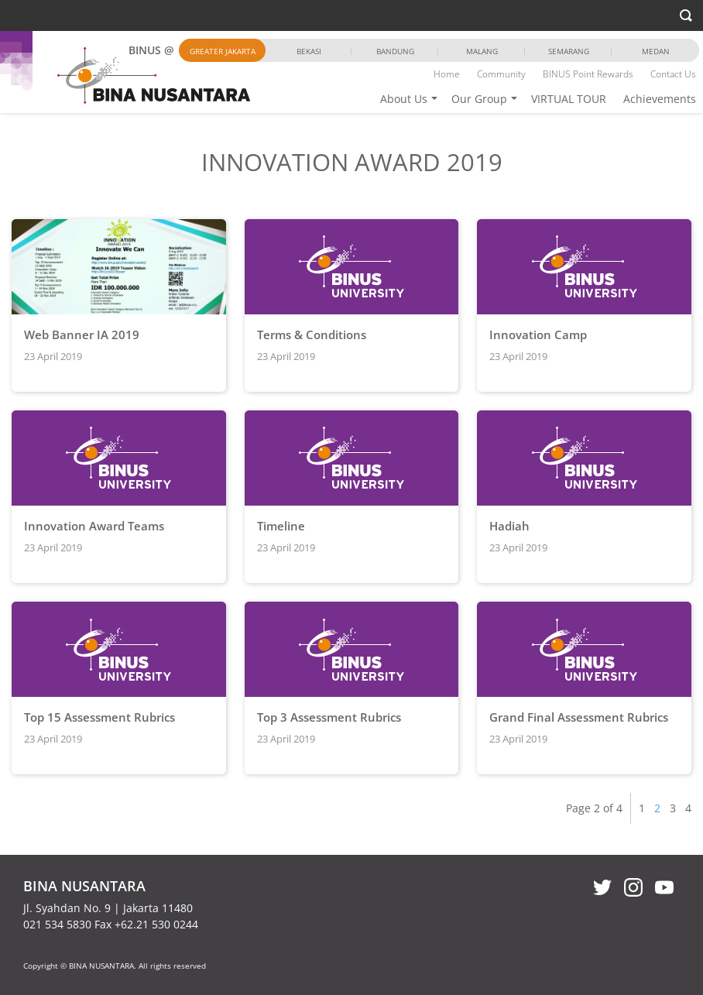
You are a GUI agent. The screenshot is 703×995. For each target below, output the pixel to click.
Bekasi (309, 51)
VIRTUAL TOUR (568, 98)
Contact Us (673, 74)
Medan (656, 51)
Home (447, 74)
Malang (482, 51)
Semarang (568, 51)
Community (501, 74)
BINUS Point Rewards (588, 74)
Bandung (395, 51)
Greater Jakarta (222, 51)
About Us (403, 98)
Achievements (659, 98)
